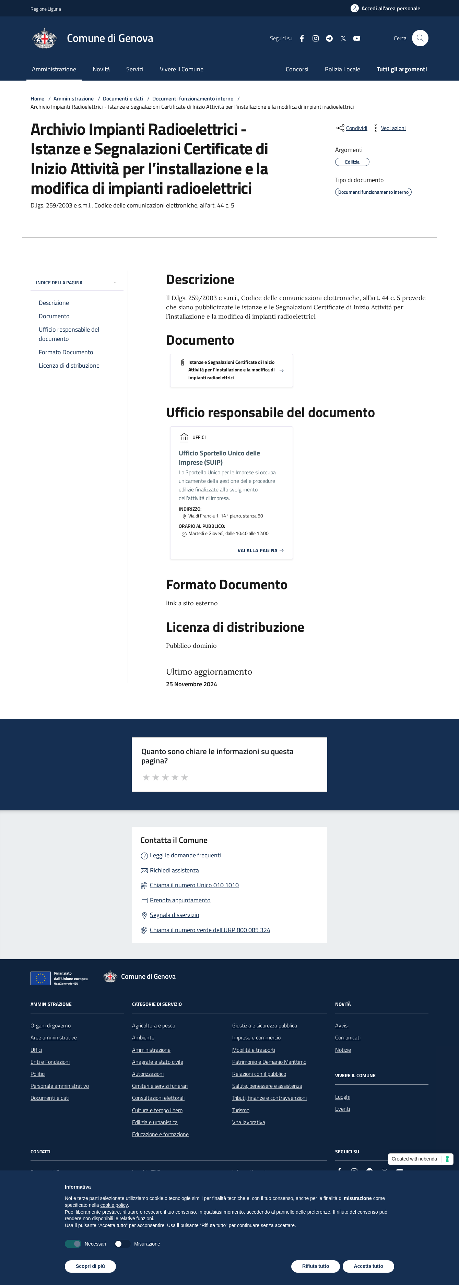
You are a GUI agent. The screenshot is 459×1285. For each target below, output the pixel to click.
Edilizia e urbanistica (155, 1122)
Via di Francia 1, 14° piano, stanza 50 (225, 516)
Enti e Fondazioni (50, 1062)
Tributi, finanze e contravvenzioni (269, 1098)
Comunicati (348, 1037)
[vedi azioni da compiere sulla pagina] (388, 127)
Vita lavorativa (248, 1122)
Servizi (134, 69)
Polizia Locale (342, 69)
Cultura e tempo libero (157, 1110)
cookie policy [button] (114, 1205)
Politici (38, 1074)
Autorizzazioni (148, 1074)
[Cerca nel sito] (420, 38)
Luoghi (342, 1097)
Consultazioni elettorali (158, 1098)
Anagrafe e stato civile (157, 1062)
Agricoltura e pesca (153, 1025)
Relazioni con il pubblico (259, 1074)
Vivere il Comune (181, 69)
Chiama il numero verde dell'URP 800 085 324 (210, 930)
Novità (101, 69)
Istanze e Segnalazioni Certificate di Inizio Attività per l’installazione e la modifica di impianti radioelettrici (231, 369)
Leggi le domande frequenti (185, 855)
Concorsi (297, 69)
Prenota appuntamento (180, 900)
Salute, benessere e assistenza (267, 1086)
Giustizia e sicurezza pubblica (264, 1025)
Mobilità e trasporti (253, 1050)
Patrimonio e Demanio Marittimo (269, 1062)
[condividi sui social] (351, 127)
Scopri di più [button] (90, 1266)
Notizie (343, 1050)
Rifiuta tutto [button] (315, 1266)
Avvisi (342, 1025)
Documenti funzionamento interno (192, 98)
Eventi (342, 1109)
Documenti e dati (123, 98)
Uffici (36, 1050)
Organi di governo (51, 1025)
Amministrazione (54, 69)
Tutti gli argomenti (402, 69)
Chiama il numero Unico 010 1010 (194, 885)
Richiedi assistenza (174, 870)
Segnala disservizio (174, 914)
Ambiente (143, 1037)
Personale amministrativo (60, 1086)
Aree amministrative (54, 1037)
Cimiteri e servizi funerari (160, 1086)
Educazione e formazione (160, 1134)
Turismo (240, 1110)
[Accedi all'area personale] (385, 8)
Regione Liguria (46, 8)
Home (37, 98)
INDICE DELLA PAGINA (77, 282)
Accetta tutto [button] (368, 1266)
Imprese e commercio (256, 1037)
